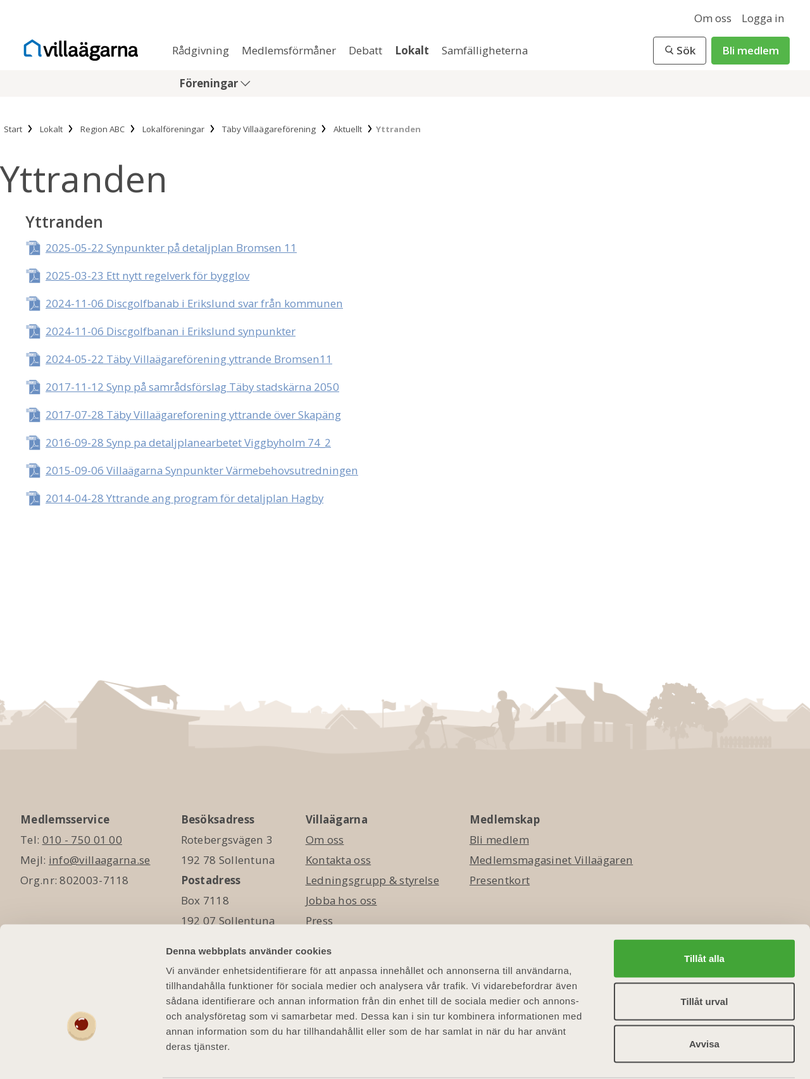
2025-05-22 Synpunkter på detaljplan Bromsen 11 (171, 247)
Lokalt (413, 50)
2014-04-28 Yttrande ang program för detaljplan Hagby (184, 498)
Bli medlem (750, 50)
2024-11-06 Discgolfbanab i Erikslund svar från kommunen (194, 303)
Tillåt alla (704, 909)
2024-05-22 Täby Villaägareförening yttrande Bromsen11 (189, 359)
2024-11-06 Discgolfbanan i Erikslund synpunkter (171, 331)
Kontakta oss (338, 860)
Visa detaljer (687, 1054)
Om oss (713, 18)
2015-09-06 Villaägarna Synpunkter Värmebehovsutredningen (202, 470)
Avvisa (704, 995)
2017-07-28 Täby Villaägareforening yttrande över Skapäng (193, 414)
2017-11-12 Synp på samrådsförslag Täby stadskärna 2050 (192, 386)
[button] (679, 51)
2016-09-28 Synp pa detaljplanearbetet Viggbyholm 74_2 (188, 442)
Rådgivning (202, 50)
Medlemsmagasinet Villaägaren (551, 860)
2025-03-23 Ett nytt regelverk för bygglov (147, 275)
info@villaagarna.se (100, 860)
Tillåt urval (704, 952)
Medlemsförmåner (290, 50)
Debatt (367, 50)
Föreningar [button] (209, 83)
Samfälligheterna (485, 50)
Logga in (763, 18)
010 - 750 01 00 (82, 839)
